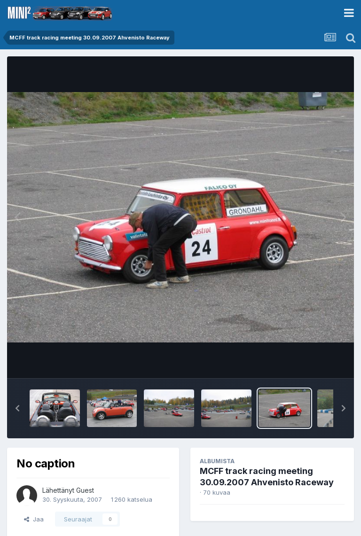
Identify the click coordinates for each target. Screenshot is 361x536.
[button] (17, 408)
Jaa (34, 519)
